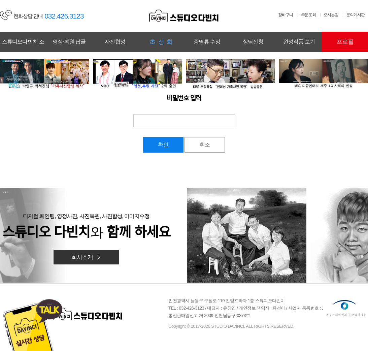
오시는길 (331, 14)
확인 (163, 145)
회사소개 (86, 257)
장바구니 (285, 14)
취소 (205, 145)
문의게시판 (355, 14)
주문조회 (308, 14)
